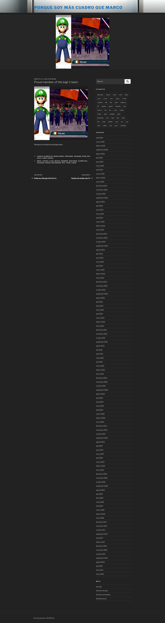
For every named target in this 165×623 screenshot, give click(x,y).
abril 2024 (99, 218)
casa (99, 98)
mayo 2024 (100, 214)
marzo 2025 (100, 174)
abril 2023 (99, 266)
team (68, 163)
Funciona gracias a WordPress (44, 618)
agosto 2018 (100, 490)
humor (99, 110)
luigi (52, 161)
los (110, 110)
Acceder (99, 587)
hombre (118, 106)
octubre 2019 (100, 434)
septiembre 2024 (102, 198)
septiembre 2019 (102, 438)
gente (104, 106)
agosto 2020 (100, 394)
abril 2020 (99, 410)
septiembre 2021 (102, 342)
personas (100, 118)
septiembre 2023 (102, 246)
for (98, 106)
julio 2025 (99, 158)
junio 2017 (99, 538)
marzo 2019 (100, 462)
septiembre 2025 (102, 150)
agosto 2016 (100, 562)
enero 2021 (100, 374)
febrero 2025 (100, 178)
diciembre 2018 (101, 474)
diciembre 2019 (101, 426)
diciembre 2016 (101, 546)
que (112, 118)
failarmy (123, 102)
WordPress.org (101, 599)
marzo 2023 (100, 270)
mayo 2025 (100, 166)
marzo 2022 (100, 318)
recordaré (56, 163)
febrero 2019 (100, 466)
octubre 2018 (100, 482)
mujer (99, 114)
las (105, 110)
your (116, 125)
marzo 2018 (100, 510)
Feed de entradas (102, 591)
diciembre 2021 (101, 330)
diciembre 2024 (101, 186)
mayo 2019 (100, 454)
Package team (80, 156)
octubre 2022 (100, 290)
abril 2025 (99, 170)
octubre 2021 (100, 338)
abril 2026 (99, 138)
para (105, 114)
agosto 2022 (100, 298)
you (110, 125)
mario (57, 161)
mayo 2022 (100, 310)
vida (98, 125)
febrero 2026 (100, 146)
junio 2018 (99, 498)
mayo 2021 (100, 358)
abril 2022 (99, 314)
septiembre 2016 (102, 558)
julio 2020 (99, 398)
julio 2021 (99, 350)
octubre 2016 (100, 554)
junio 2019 (99, 450)
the (98, 122)
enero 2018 (100, 518)
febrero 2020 (100, 418)
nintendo (73, 161)
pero (118, 114)
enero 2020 (100, 422)
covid (124, 98)
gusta (110, 106)
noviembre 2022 (101, 286)
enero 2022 (100, 326)
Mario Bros (59, 156)
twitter (110, 122)
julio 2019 (99, 446)
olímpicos (82, 161)
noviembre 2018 (101, 478)
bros (39, 161)
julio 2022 (99, 302)
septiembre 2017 (102, 534)
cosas (117, 98)
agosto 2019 (100, 442)
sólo (123, 118)
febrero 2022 (100, 322)
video (74, 163)
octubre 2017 (100, 530)
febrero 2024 (100, 226)
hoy (124, 106)
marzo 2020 (100, 414)
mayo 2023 (100, 262)
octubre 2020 (101, 386)
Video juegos (47, 158)
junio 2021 (99, 354)
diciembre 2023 (101, 234)
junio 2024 (99, 210)
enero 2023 (100, 278)
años (126, 95)
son (118, 118)
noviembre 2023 (101, 238)
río (63, 163)
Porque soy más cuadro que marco (78, 7)
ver (122, 122)
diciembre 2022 (101, 282)
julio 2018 (99, 494)
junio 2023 (99, 258)
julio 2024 (99, 206)
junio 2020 (99, 402)
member (64, 161)
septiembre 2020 (102, 390)
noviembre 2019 (101, 430)
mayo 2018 (100, 502)
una (116, 122)
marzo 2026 (100, 142)
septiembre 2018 (102, 486)
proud (48, 163)
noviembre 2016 (101, 550)
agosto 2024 (100, 202)
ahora (108, 95)
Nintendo (69, 156)
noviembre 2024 (101, 190)
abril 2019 (99, 458)
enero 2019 (100, 470)
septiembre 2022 (102, 294)
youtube (123, 125)
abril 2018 (99, 506)
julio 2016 (99, 566)
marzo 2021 (100, 366)
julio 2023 (99, 254)
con (111, 98)
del (106, 102)
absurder (100, 95)
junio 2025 (99, 162)
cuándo (99, 102)
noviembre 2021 (101, 334)
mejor (122, 110)
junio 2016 (99, 570)
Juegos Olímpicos (45, 156)
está (116, 102)
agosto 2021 (100, 346)
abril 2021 (99, 362)
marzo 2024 (100, 222)
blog (54, 79)
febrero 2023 (100, 274)
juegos (45, 161)
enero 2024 (100, 230)
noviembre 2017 (101, 526)
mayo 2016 (100, 574)
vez (127, 122)
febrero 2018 (100, 514)
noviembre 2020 (102, 382)
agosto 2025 (100, 154)
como (105, 98)
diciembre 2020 (101, 378)
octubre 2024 (100, 194)
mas (115, 110)
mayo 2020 (100, 406)
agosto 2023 (100, 250)
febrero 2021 (100, 370)
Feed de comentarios (103, 594)
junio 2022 (99, 306)
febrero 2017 (100, 542)
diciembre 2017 (101, 522)
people (112, 114)
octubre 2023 (100, 242)
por (107, 118)
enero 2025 (100, 182)
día (111, 102)
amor (114, 95)
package (40, 163)
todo (103, 122)
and (120, 95)
